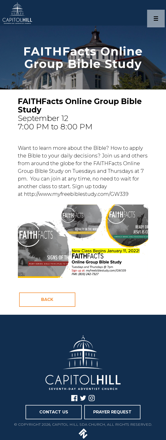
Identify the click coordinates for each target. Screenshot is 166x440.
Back (47, 299)
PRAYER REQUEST (112, 412)
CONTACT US (53, 412)
